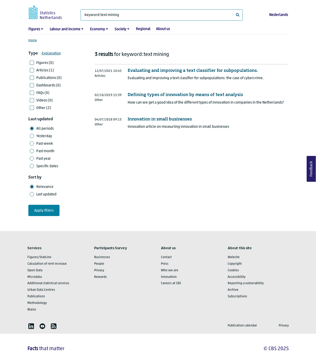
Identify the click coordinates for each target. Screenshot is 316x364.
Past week (44, 144)
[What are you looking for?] (162, 15)
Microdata (34, 277)
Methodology (37, 303)
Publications (36, 296)
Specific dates (47, 166)
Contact (166, 257)
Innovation (169, 277)
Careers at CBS (171, 283)
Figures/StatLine (39, 257)
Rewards (100, 277)
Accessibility (236, 277)
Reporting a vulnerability (246, 283)
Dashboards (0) (48, 85)
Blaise (31, 309)
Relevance (44, 187)
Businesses (102, 257)
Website (234, 257)
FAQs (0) (42, 93)
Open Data (34, 270)
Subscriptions (237, 296)
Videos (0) (44, 100)
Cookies (233, 270)
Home (32, 40)
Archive (233, 289)
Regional (143, 29)
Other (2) (43, 108)
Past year (43, 159)
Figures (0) (45, 63)
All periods (45, 129)
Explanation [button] (51, 53)
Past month (45, 151)
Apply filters (44, 211)
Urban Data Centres (41, 289)
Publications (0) (49, 78)
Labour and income (65, 29)
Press (164, 263)
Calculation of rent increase (47, 263)
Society (120, 29)
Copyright (235, 263)
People (99, 263)
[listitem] (31, 326)
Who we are (169, 270)
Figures (34, 29)
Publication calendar (242, 325)
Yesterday (44, 136)
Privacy (99, 270)
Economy (97, 29)
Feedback (311, 169)
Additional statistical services (48, 283)
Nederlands (278, 15)
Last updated (46, 194)
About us (163, 29)
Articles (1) (45, 70)
